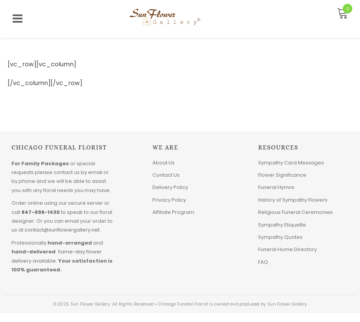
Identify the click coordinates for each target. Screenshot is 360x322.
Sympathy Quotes (280, 237)
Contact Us (166, 175)
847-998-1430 (40, 212)
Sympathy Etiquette (282, 224)
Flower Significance (282, 175)
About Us (163, 162)
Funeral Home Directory (287, 249)
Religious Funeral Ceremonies (295, 212)
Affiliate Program (173, 212)
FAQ (263, 262)
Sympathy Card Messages (291, 162)
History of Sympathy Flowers (292, 200)
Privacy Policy (169, 200)
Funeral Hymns (276, 187)
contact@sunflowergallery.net (62, 229)
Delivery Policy (170, 187)
